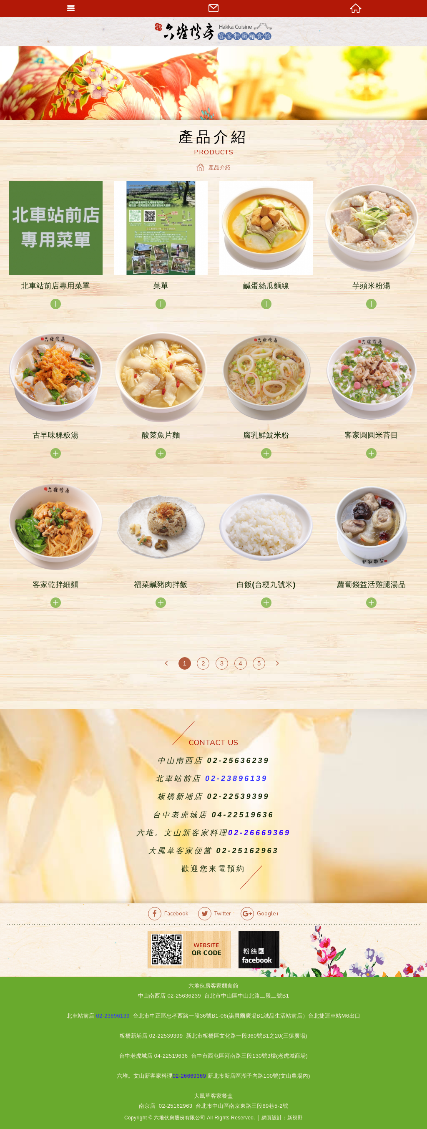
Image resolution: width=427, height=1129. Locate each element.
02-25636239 (238, 760)
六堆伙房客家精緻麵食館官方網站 (213, 31)
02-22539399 (238, 796)
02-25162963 (247, 851)
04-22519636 (242, 815)
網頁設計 (271, 1118)
